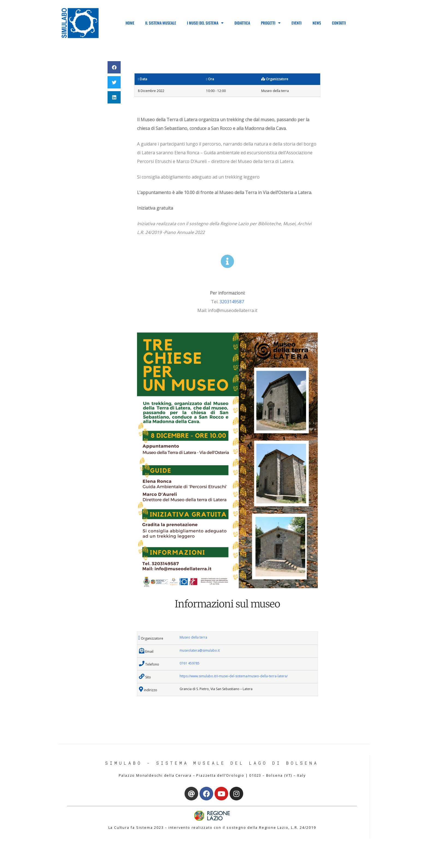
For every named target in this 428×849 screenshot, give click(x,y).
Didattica (242, 23)
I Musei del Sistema (205, 23)
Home (130, 23)
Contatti (339, 23)
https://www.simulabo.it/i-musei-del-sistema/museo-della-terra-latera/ (234, 676)
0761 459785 (190, 663)
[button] (114, 67)
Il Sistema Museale (160, 23)
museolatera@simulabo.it (200, 650)
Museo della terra (193, 637)
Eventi (297, 23)
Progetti (271, 23)
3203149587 (231, 302)
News (317, 23)
